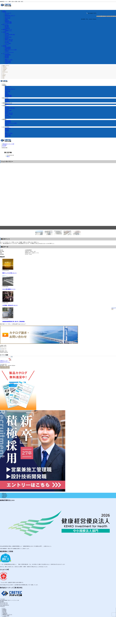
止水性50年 (4, 68)
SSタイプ (7, 14)
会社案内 (4, 32)
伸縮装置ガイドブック (7, 29)
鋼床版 (3, 75)
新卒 (3, 76)
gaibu (8, 156)
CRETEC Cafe (8, 61)
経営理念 (7, 38)
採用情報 (4, 45)
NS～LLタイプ (8, 13)
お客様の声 (7, 28)
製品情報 (7, 57)
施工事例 (7, 25)
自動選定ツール (8, 30)
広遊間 (3, 70)
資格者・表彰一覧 (9, 39)
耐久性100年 (5, 71)
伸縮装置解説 (8, 54)
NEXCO (4, 74)
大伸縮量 (4, 69)
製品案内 (4, 11)
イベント (7, 58)
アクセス (7, 44)
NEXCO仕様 (7, 18)
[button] (58, 223)
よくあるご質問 (8, 23)
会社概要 (7, 33)
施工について (5, 24)
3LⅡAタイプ (7, 16)
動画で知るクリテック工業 (10, 49)
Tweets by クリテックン (5, 362)
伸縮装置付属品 (8, 21)
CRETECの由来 (8, 37)
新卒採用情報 (8, 47)
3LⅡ (3, 73)
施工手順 (7, 26)
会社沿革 (7, 35)
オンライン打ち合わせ (111, 16)
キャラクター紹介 (9, 40)
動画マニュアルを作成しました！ (9, 272)
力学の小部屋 (8, 62)
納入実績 (7, 42)
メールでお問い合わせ (101, 16)
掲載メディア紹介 (9, 59)
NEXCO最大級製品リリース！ (9, 289)
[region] (58, 200)
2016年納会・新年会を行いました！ (10, 305)
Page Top (2, 606)
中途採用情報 (8, 48)
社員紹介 (7, 50)
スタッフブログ (5, 53)
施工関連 (7, 56)
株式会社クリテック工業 (8, 143)
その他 (6, 63)
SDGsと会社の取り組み (10, 34)
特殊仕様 (7, 20)
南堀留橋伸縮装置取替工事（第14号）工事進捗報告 (13, 321)
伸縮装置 (4, 66)
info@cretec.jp (6, 604)
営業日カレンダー (6, 360)
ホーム (3, 10)
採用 (3, 78)
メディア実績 (8, 43)
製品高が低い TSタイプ (10, 15)
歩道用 (6, 19)
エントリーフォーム (9, 52)
